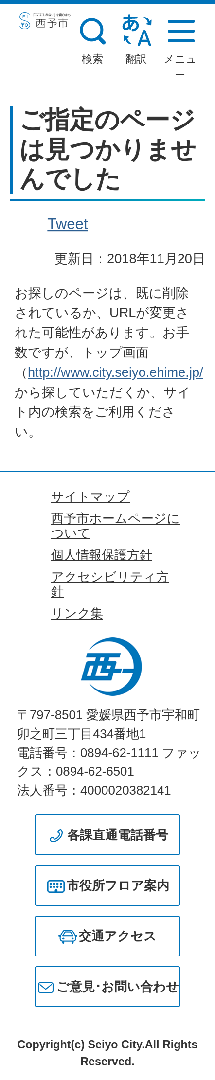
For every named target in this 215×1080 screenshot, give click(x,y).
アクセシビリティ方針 (110, 584)
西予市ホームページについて (115, 526)
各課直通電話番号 (117, 835)
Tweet (67, 223)
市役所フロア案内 (118, 885)
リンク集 (77, 613)
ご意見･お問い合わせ (117, 986)
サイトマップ (90, 496)
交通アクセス (118, 936)
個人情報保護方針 (101, 555)
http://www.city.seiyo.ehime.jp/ (115, 372)
